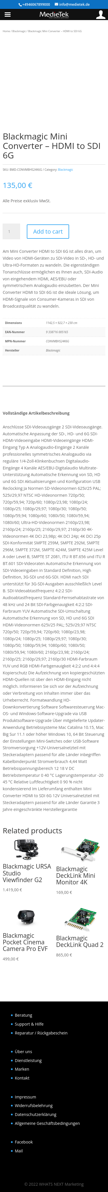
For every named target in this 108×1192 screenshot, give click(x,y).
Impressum (25, 1097)
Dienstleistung (28, 1060)
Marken (22, 1069)
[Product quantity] (11, 232)
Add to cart (48, 231)
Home (6, 31)
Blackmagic (19, 31)
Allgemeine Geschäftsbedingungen (47, 1123)
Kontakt (22, 1078)
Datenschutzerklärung (35, 1114)
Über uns (23, 1051)
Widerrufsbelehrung (34, 1105)
